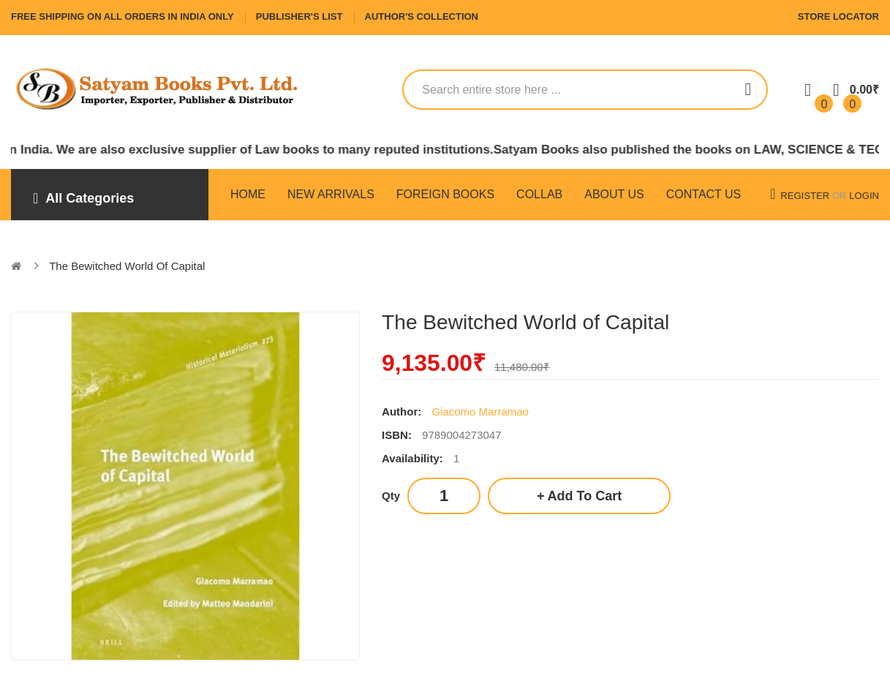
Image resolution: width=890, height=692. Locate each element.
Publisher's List (299, 16)
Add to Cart (585, 496)
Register (804, 195)
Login (864, 195)
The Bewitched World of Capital (127, 266)
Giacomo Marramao (480, 411)
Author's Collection (421, 16)
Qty (391, 495)
